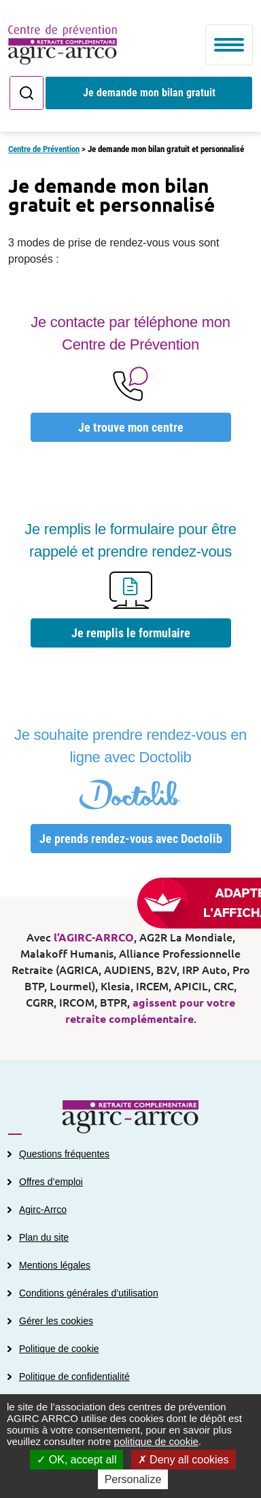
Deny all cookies (183, 1459)
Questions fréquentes (64, 1153)
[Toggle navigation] (229, 44)
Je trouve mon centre (131, 427)
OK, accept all (76, 1459)
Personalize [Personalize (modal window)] (133, 1479)
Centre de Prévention (44, 149)
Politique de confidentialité (74, 1376)
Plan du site (44, 1237)
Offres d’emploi (51, 1181)
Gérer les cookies (56, 1320)
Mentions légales (54, 1265)
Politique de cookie (59, 1348)
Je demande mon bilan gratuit (149, 92)
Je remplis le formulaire (130, 633)
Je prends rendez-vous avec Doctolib (130, 838)
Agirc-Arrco (43, 1209)
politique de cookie (156, 1441)
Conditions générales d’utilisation (88, 1293)
